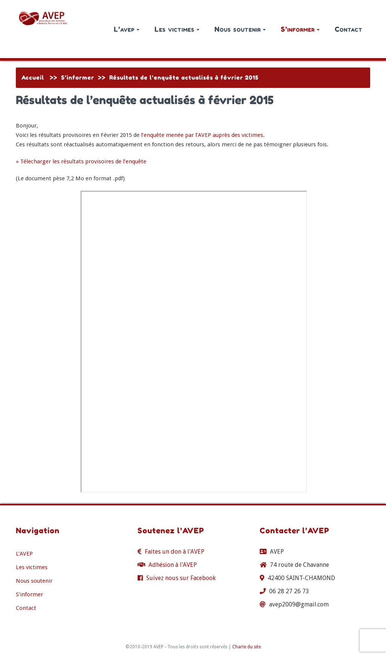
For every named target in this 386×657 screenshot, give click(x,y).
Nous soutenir (240, 29)
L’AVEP (24, 553)
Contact (349, 29)
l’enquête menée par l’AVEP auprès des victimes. (203, 135)
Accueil (32, 77)
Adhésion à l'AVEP (173, 564)
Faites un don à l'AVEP (174, 551)
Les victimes (177, 29)
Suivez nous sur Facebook (181, 578)
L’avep (126, 29)
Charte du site (246, 646)
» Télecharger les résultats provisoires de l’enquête (81, 161)
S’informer (300, 29)
